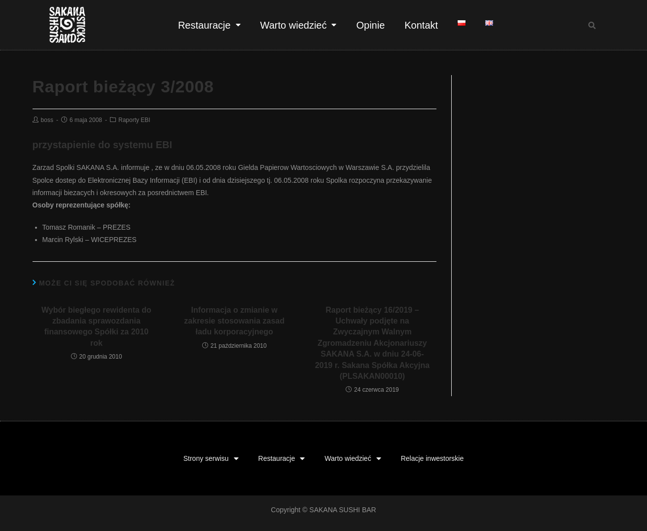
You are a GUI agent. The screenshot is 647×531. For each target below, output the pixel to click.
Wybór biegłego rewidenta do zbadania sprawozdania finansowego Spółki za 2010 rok (96, 326)
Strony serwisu (211, 458)
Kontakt (421, 25)
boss (47, 120)
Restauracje (209, 25)
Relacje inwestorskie (432, 458)
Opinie (370, 25)
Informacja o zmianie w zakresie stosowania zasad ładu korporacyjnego (234, 321)
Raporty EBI (134, 120)
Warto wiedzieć (298, 25)
